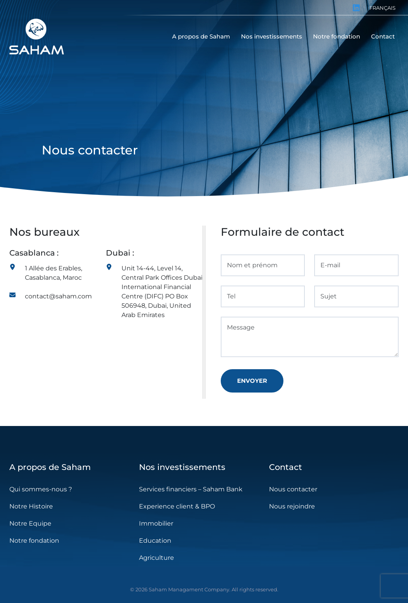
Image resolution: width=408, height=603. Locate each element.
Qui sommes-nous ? (40, 489)
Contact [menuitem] (383, 36)
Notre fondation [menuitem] (336, 36)
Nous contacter (293, 489)
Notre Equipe (30, 523)
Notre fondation (34, 540)
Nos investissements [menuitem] (271, 36)
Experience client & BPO (177, 506)
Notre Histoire (31, 506)
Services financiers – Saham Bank (191, 489)
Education (155, 540)
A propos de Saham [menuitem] (201, 36)
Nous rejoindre (292, 506)
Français (382, 8)
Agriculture (156, 557)
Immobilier (156, 523)
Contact (285, 467)
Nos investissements (182, 467)
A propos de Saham (50, 467)
